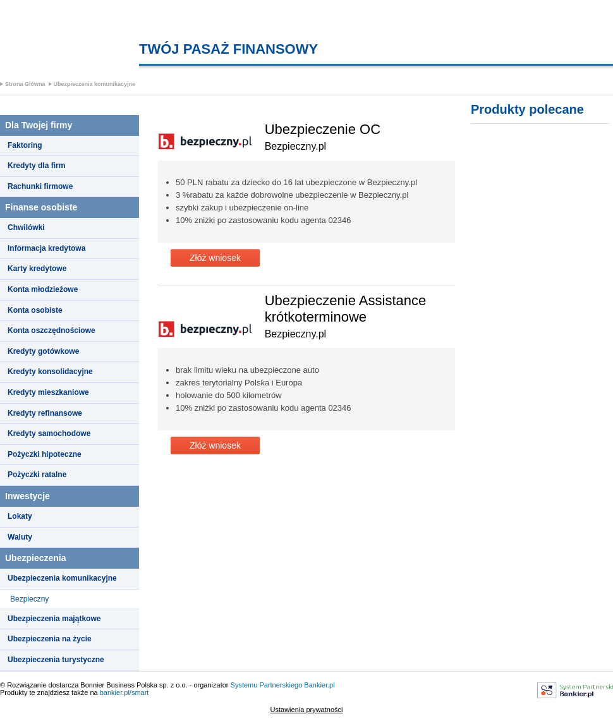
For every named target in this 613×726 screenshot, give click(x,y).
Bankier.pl (319, 685)
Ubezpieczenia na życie (50, 638)
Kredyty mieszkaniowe (48, 392)
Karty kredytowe (37, 268)
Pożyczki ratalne (37, 474)
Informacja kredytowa (46, 248)
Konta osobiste (35, 310)
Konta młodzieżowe (43, 289)
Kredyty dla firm (36, 165)
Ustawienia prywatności (306, 709)
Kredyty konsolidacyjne (50, 371)
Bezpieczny (29, 599)
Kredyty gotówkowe (43, 351)
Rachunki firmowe (40, 186)
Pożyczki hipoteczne (45, 454)
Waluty (20, 537)
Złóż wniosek (215, 258)
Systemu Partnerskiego (267, 685)
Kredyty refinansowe (45, 413)
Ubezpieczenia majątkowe (54, 618)
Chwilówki (26, 227)
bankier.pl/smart (124, 692)
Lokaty (20, 516)
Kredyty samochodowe (49, 433)
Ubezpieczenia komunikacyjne (95, 84)
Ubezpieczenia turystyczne (56, 659)
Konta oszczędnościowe (51, 330)
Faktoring (25, 145)
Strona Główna (25, 84)
